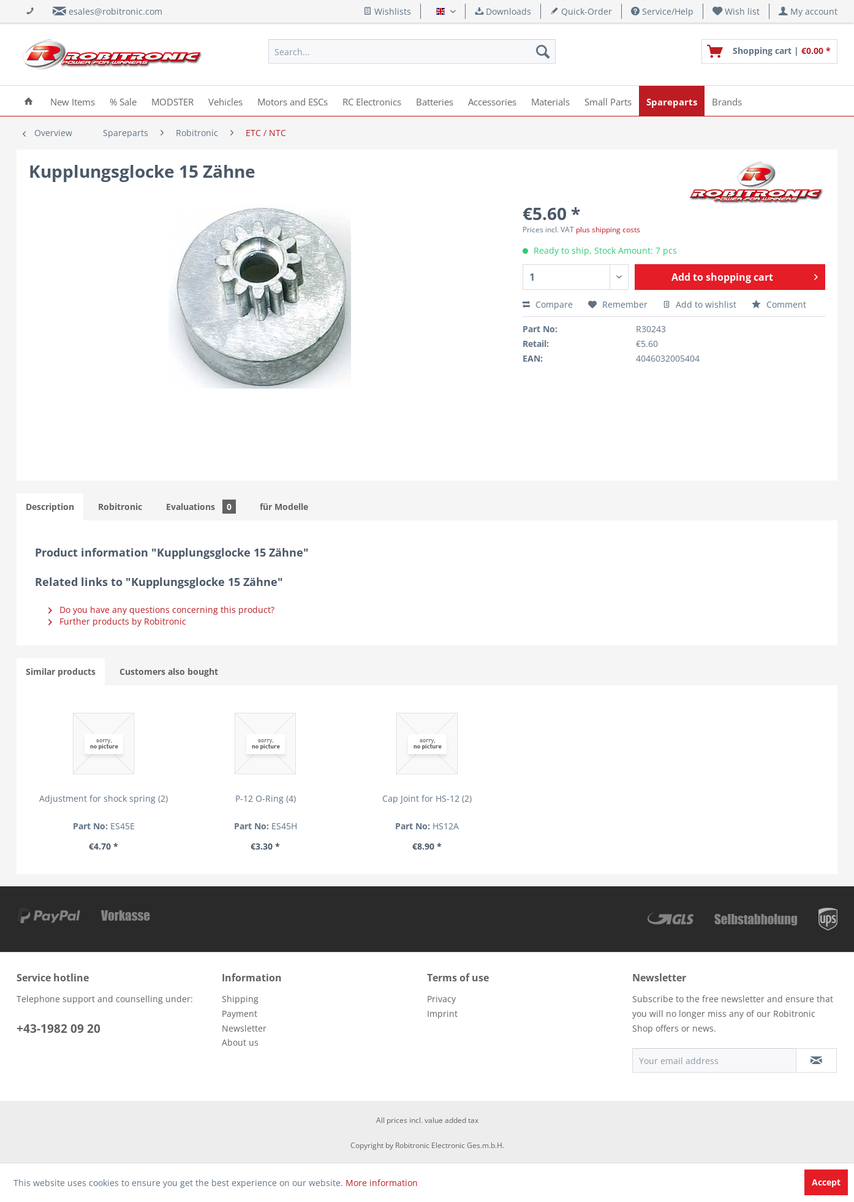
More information (382, 1183)
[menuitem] (736, 11)
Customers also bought (168, 671)
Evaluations (201, 507)
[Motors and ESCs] (292, 101)
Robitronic (120, 506)
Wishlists (387, 11)
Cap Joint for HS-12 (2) (427, 798)
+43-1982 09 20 (58, 1029)
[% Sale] (123, 101)
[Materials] (550, 101)
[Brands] (727, 101)
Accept (826, 1182)
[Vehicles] (225, 101)
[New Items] (72, 101)
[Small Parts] (608, 101)
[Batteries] (435, 101)
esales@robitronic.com (115, 11)
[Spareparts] (672, 101)
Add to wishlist (699, 304)
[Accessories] (492, 101)
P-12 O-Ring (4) (265, 798)
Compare (548, 304)
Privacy (441, 999)
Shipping (240, 999)
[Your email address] (714, 1060)
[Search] (543, 51)
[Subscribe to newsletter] (816, 1060)
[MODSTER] (172, 101)
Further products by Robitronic (117, 621)
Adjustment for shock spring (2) (103, 798)
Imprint (442, 1013)
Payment (239, 1013)
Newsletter (244, 1028)
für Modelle (284, 506)
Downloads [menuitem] (503, 11)
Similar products (61, 671)
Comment (779, 304)
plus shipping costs (608, 229)
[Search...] (412, 51)
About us (240, 1042)
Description (50, 506)
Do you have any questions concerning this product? (161, 609)
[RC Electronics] (372, 101)
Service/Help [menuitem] (662, 11)
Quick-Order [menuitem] (581, 11)
